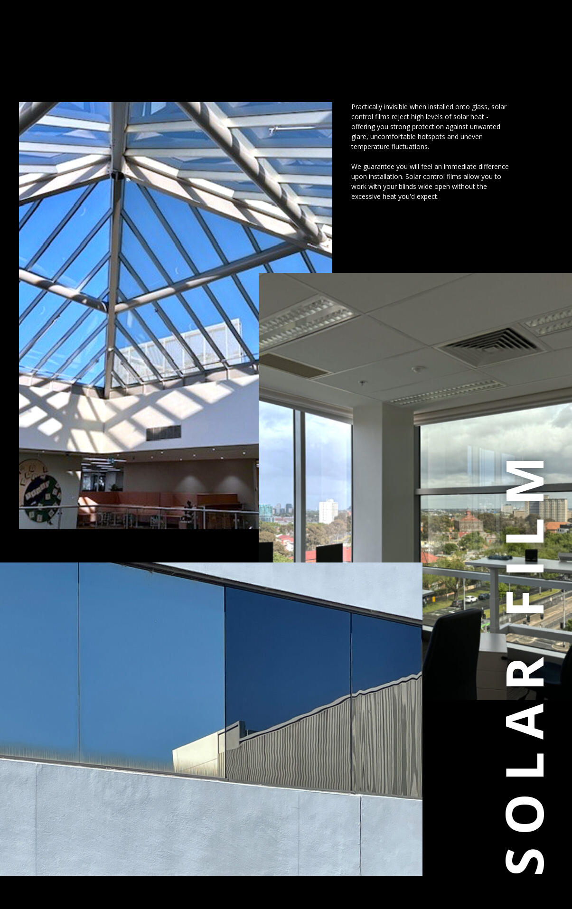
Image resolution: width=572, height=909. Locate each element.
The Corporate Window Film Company (91, 48)
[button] (29, 48)
